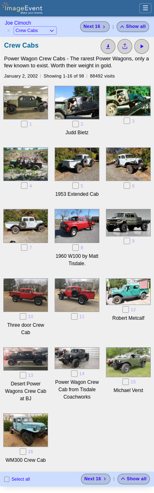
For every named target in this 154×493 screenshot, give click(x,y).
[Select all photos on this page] (6, 479)
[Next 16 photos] (95, 26)
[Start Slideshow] (141, 46)
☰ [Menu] (145, 8)
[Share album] (124, 46)
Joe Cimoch (18, 23)
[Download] (108, 46)
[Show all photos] (133, 26)
